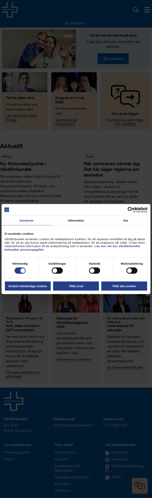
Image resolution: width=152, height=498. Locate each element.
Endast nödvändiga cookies (28, 286)
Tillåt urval (76, 286)
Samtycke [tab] (26, 220)
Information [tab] (76, 220)
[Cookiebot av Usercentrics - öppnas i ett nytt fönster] (131, 210)
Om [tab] (125, 220)
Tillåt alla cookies (124, 286)
